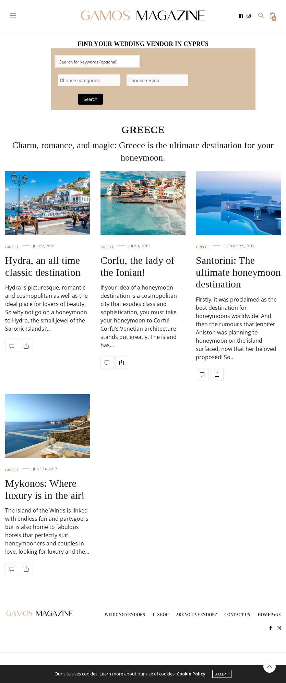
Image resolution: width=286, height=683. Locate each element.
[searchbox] (89, 80)
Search (90, 99)
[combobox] (89, 80)
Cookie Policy (191, 674)
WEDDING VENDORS (125, 614)
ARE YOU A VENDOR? (196, 614)
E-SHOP (160, 614)
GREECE (12, 247)
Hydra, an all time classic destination (43, 266)
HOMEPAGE (269, 614)
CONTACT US (237, 614)
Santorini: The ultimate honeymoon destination (238, 272)
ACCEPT (221, 674)
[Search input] (97, 61)
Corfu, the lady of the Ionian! (137, 266)
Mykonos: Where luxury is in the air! (45, 489)
